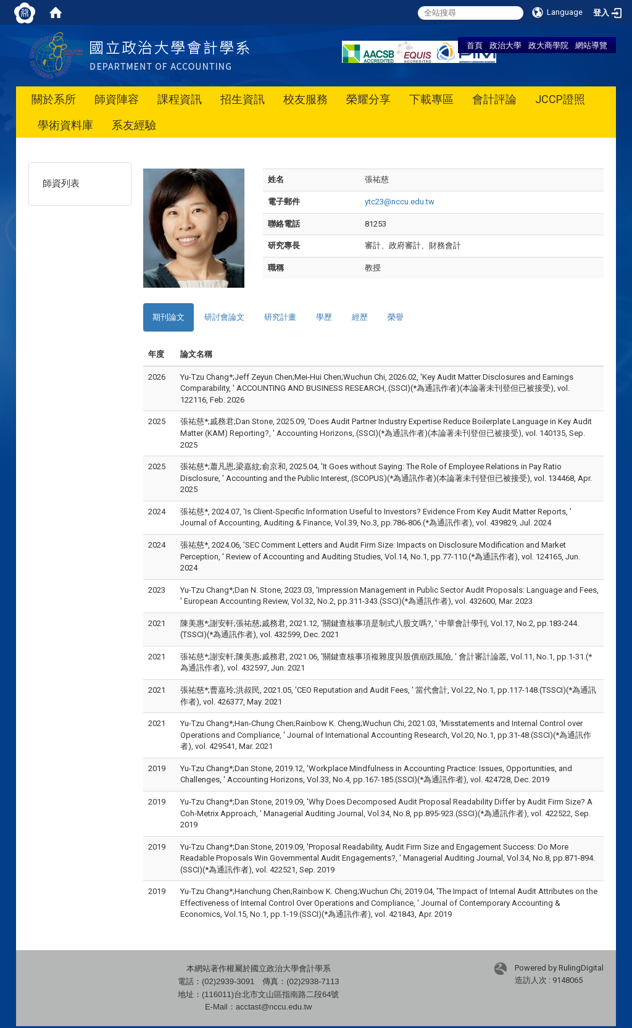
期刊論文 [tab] (168, 317)
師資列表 (61, 183)
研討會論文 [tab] (224, 317)
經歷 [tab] (360, 317)
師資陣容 (116, 99)
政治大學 (505, 45)
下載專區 (431, 99)
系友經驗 (134, 125)
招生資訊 (242, 99)
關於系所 (53, 99)
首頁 (475, 45)
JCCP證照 (560, 99)
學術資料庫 (65, 125)
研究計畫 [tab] (280, 317)
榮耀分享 (368, 99)
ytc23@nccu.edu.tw (399, 201)
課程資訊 (179, 99)
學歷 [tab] (324, 317)
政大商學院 (548, 45)
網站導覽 (591, 45)
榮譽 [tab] (396, 317)
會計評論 (494, 99)
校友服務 (305, 99)
